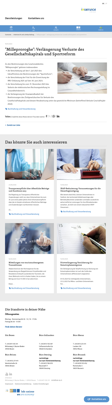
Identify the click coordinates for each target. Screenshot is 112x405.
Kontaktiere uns (36, 18)
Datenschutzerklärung (23, 384)
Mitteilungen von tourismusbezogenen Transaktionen (26, 263)
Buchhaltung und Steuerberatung (20, 109)
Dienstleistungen (13, 18)
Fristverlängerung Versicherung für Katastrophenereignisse (76, 263)
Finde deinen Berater (13, 327)
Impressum (9, 384)
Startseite (8, 35)
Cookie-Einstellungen (41, 384)
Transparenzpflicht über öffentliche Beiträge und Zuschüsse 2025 (29, 189)
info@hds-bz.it (56, 380)
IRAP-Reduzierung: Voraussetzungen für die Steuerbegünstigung (80, 189)
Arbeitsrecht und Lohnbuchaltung (23, 35)
